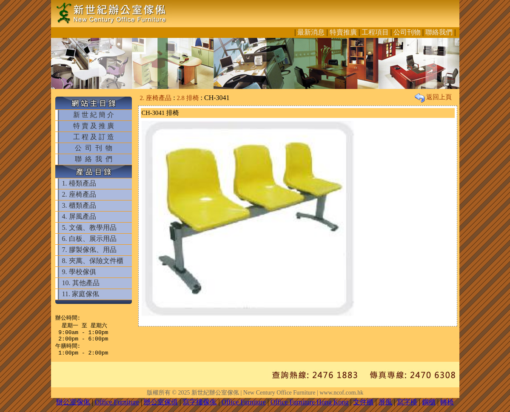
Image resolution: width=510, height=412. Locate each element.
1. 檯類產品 (79, 183)
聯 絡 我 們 (93, 159)
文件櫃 (363, 407)
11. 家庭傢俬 (80, 294)
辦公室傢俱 (161, 407)
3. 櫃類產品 (79, 205)
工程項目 (375, 32)
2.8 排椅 (188, 97)
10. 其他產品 (81, 282)
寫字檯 (407, 407)
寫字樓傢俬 (199, 407)
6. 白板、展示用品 (89, 238)
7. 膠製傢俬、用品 (89, 249)
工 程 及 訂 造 (93, 136)
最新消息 (311, 32)
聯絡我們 (439, 32)
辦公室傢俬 (73, 407)
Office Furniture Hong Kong (309, 407)
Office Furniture (117, 407)
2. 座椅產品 (79, 194)
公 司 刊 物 (93, 148)
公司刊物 (407, 32)
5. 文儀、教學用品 (89, 227)
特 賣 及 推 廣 (93, 125)
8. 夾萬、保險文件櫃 (92, 260)
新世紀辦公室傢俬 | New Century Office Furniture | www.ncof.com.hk (277, 398)
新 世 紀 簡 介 (93, 114)
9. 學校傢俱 (79, 271)
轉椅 (447, 407)
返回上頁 (433, 97)
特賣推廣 (343, 32)
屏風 (385, 407)
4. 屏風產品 (79, 216)
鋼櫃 (429, 407)
